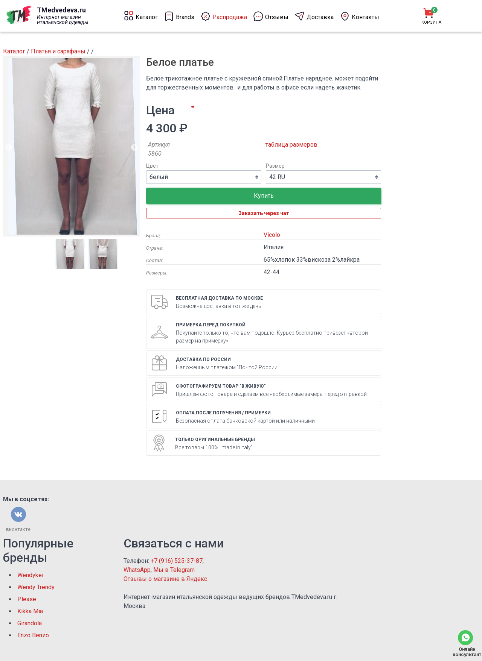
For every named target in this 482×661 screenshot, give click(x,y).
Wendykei (30, 575)
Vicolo (272, 234)
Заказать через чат (263, 213)
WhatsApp (137, 569)
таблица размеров (291, 144)
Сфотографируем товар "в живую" (221, 386)
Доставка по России (203, 359)
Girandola (29, 623)
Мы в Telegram (174, 569)
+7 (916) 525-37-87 (177, 560)
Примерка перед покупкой (211, 324)
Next (134, 148)
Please (26, 599)
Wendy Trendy (36, 587)
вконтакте (18, 529)
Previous (8, 148)
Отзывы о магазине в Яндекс (165, 578)
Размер (275, 166)
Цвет (152, 166)
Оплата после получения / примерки (223, 412)
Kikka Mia (30, 611)
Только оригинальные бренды (215, 439)
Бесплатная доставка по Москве (219, 298)
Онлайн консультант (465, 651)
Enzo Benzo (33, 635)
